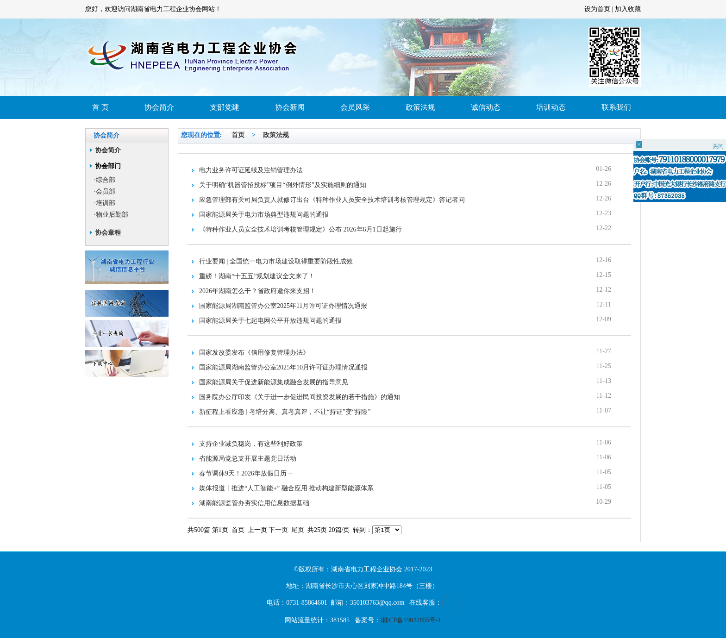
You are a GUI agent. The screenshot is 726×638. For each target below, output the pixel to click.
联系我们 (616, 107)
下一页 (278, 529)
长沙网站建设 (564, 9)
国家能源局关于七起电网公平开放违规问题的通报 (270, 320)
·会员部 (104, 191)
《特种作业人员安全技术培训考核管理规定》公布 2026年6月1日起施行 (300, 229)
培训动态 (551, 107)
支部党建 (224, 107)
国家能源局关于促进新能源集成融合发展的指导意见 (273, 382)
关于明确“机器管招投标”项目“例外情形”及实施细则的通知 (282, 184)
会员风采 (355, 107)
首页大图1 (363, 57)
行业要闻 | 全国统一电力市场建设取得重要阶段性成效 (276, 261)
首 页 (100, 107)
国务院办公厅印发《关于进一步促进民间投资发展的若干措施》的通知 (299, 397)
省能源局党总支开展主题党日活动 (247, 458)
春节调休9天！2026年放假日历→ (246, 473)
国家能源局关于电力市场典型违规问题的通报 (264, 214)
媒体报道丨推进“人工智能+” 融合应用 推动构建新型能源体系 (286, 488)
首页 (238, 134)
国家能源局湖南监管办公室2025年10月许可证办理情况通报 (283, 367)
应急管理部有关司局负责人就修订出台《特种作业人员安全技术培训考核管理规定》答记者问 (332, 199)
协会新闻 (290, 107)
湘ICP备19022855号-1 (411, 620)
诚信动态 (486, 107)
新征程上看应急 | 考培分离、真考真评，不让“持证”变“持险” (285, 411)
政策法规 (420, 107)
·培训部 (104, 203)
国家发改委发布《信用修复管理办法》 (254, 352)
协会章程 (108, 232)
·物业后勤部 (111, 214)
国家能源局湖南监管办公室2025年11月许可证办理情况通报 (283, 305)
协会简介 (159, 107)
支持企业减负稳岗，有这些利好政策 (251, 443)
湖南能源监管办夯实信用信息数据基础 (254, 503)
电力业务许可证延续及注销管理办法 (251, 170)
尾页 (297, 529)
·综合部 (104, 179)
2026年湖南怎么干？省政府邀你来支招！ (257, 291)
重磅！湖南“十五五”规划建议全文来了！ (257, 276)
